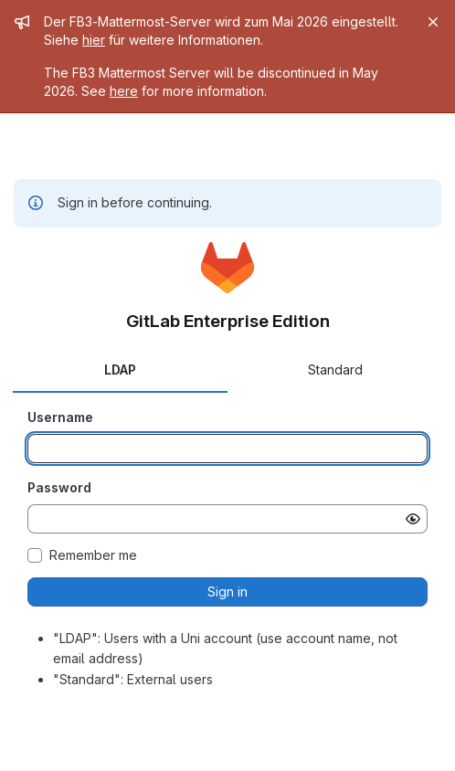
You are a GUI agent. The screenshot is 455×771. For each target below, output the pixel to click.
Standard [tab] (335, 369)
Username (60, 417)
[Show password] (413, 518)
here (124, 91)
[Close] (433, 22)
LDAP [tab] (120, 369)
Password (59, 487)
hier (93, 40)
